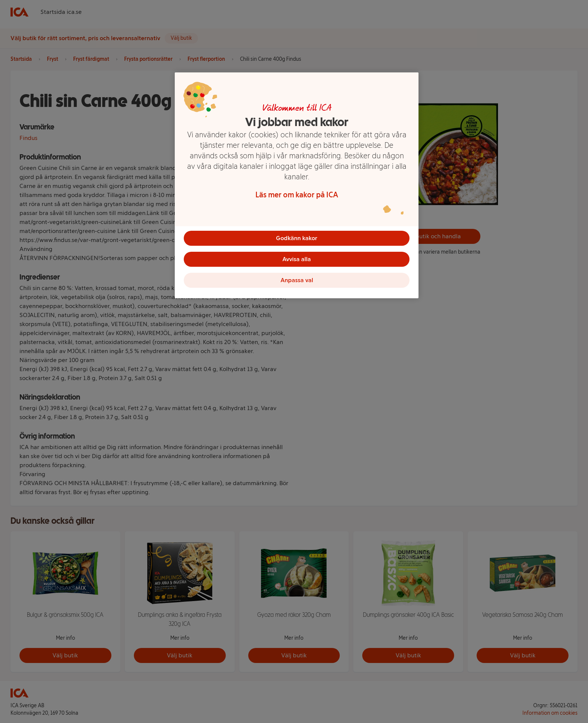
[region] (296, 185)
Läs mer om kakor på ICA (296, 194)
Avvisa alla (296, 259)
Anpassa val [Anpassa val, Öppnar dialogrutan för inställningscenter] (296, 280)
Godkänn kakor (296, 238)
